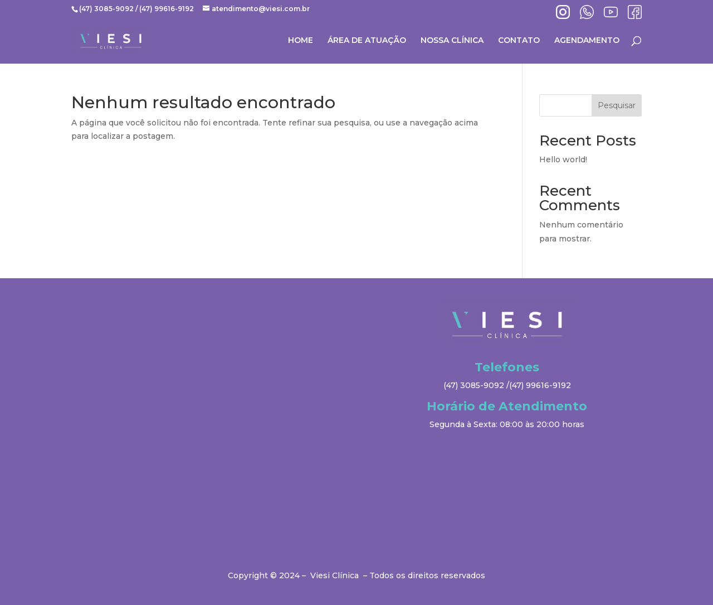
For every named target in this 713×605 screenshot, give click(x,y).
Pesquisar (617, 105)
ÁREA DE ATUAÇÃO (367, 40)
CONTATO (519, 40)
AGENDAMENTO (586, 40)
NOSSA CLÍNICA (452, 40)
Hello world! (563, 159)
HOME (300, 40)
